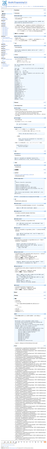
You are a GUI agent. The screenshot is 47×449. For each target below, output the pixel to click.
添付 (16, 6)
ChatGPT (4, 61)
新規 (36, 6)
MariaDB (3, 24)
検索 (38, 6)
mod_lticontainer (5, 66)
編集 (6, 6)
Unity (3, 47)
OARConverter (5, 19)
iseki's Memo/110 (5, 28)
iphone (3, 16)
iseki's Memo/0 (5, 29)
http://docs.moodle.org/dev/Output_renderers (24, 174)
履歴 (14, 6)
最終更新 (41, 6)
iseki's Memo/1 (5, 35)
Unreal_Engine (5, 45)
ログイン (4, 7)
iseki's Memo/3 (5, 34)
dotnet (3, 21)
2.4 (26, 2)
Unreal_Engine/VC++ (6, 49)
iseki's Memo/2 (5, 31)
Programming (19, 2)
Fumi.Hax (4, 51)
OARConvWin (4, 18)
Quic (3, 57)
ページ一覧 (32, 6)
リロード (19, 6)
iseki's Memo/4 (5, 32)
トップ (2, 6)
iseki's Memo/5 (5, 30)
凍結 (9, 6)
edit (45, 13)
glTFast (3, 43)
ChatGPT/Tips (4, 53)
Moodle (10, 2)
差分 (11, 6)
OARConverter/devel (6, 37)
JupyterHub (4, 63)
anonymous (5, 446)
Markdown (4, 22)
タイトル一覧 (26, 6)
